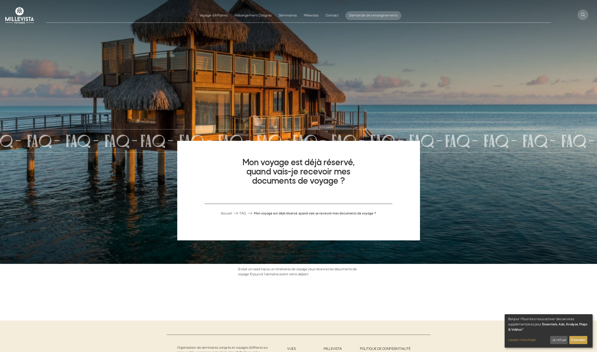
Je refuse (559, 340)
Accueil (226, 213)
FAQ (243, 213)
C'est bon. (578, 340)
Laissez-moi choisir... (522, 340)
